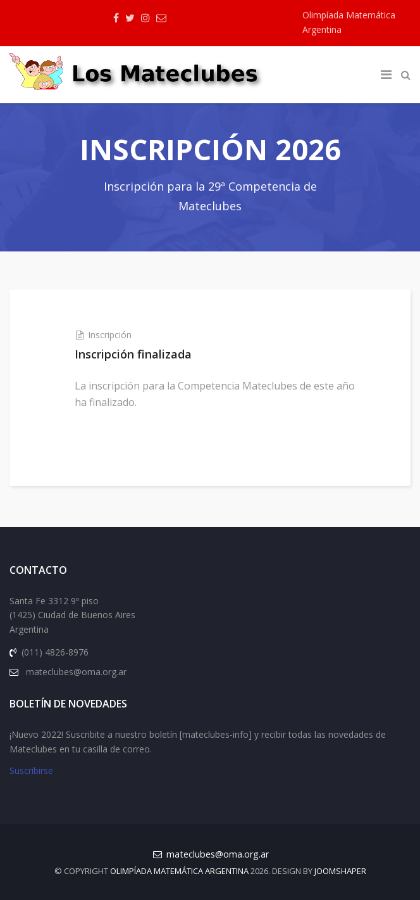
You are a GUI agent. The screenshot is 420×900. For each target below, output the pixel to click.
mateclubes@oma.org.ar (217, 854)
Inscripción (110, 335)
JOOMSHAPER (340, 871)
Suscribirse (31, 770)
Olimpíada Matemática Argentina (179, 871)
